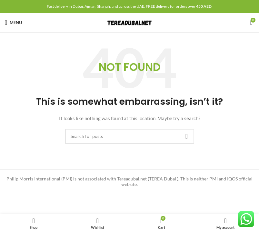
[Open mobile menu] (13, 22)
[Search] (129, 136)
